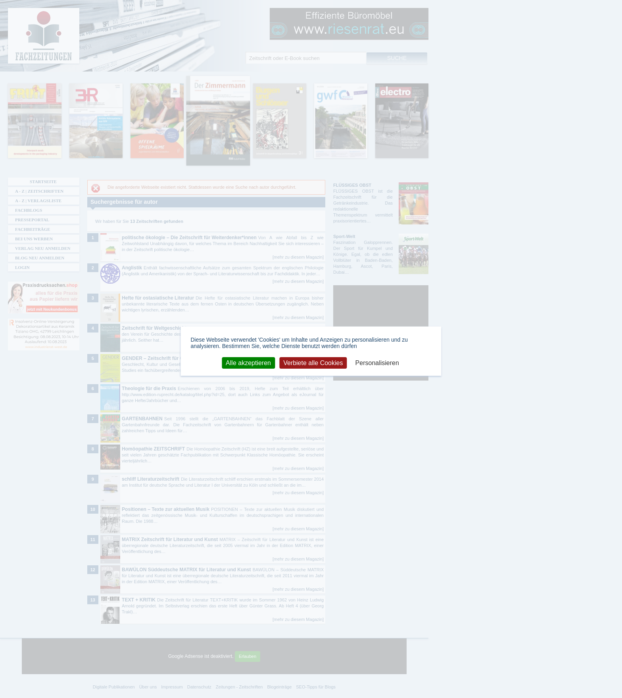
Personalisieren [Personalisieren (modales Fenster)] (377, 362)
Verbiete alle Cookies (313, 362)
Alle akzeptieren (248, 362)
